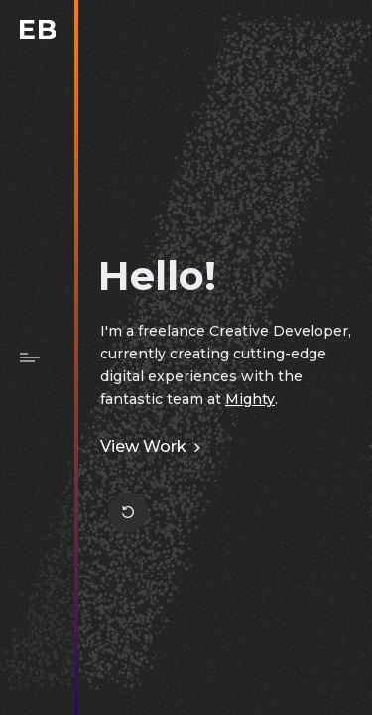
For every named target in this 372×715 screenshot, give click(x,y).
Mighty (250, 399)
